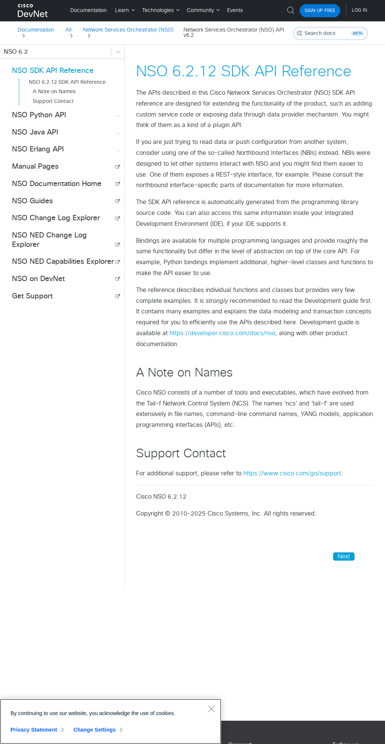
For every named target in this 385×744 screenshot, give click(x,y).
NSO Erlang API (66, 150)
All (68, 30)
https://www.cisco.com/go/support (292, 473)
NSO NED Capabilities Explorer (63, 261)
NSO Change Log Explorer (56, 218)
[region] (110, 721)
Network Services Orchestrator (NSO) (128, 30)
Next (344, 556)
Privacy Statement (34, 730)
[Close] (211, 708)
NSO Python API (66, 115)
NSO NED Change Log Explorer (49, 240)
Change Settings (94, 730)
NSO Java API (66, 133)
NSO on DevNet (38, 279)
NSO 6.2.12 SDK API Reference (67, 82)
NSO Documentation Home (57, 184)
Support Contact (53, 101)
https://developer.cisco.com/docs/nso (222, 333)
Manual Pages (35, 166)
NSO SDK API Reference (53, 70)
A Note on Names (54, 91)
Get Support (32, 296)
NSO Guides (32, 201)
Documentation (36, 30)
